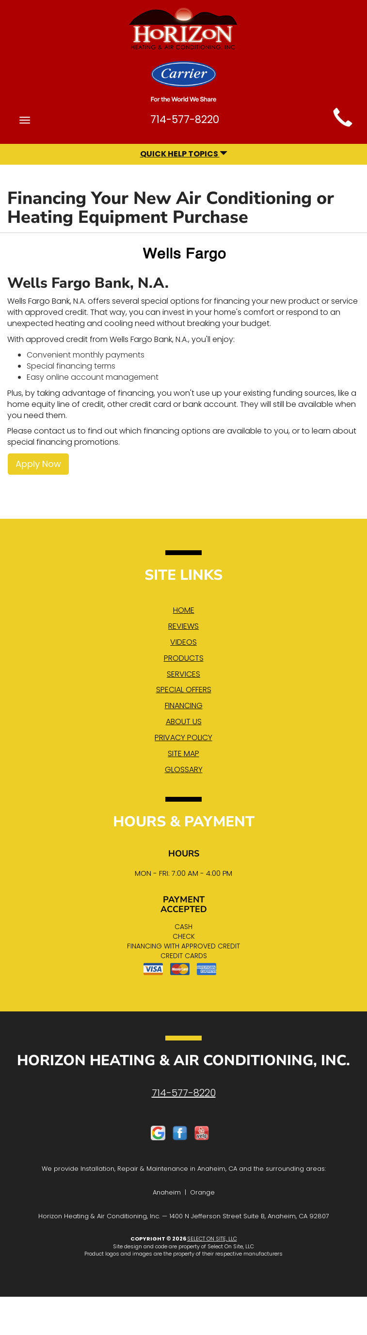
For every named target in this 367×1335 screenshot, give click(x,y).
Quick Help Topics (183, 153)
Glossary (184, 769)
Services (183, 674)
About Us (184, 721)
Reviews (183, 626)
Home (183, 610)
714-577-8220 (184, 1093)
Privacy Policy (183, 737)
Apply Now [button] (38, 464)
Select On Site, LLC (212, 1238)
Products (184, 658)
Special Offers (183, 689)
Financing (184, 705)
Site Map (183, 753)
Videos (183, 642)
